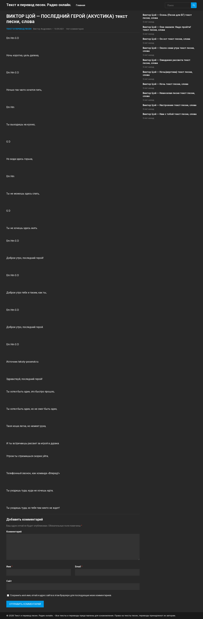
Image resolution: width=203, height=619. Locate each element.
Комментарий (14, 531)
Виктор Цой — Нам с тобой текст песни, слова (169, 114)
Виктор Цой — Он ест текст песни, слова (166, 39)
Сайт (9, 581)
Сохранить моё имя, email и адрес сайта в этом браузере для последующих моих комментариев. (61, 595)
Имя (9, 566)
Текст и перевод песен (18, 29)
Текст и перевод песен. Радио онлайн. (38, 5)
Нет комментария (75, 29)
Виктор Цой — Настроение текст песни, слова (169, 105)
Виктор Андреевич (42, 29)
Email (78, 566)
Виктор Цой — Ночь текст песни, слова (165, 84)
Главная (80, 5)
